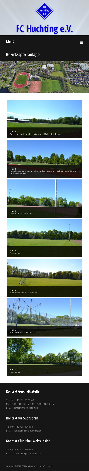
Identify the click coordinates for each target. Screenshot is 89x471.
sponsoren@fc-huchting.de (27, 430)
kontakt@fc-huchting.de (26, 407)
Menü (10, 41)
